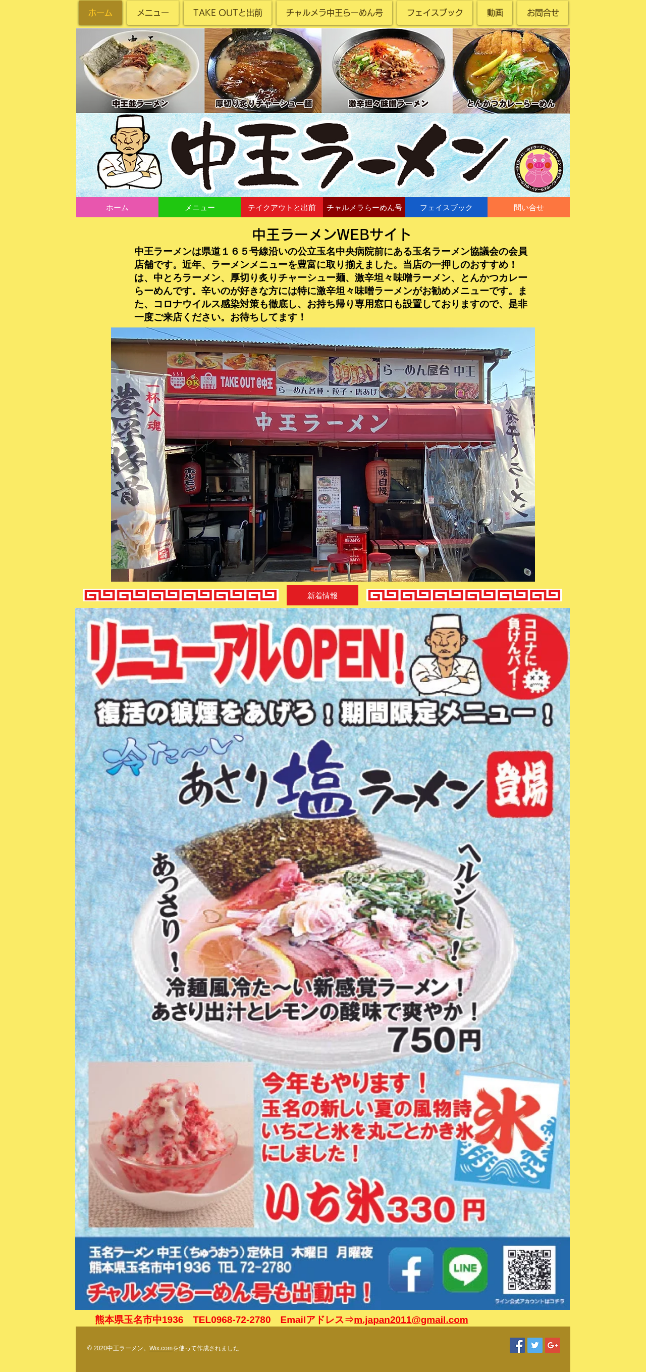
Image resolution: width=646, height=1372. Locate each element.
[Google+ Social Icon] (552, 1345)
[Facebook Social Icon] (517, 1345)
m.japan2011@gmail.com (411, 1319)
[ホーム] (117, 207)
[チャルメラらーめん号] (364, 207)
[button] (322, 595)
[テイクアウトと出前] (282, 207)
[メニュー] (199, 207)
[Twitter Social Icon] (535, 1345)
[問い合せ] (529, 207)
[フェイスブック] (446, 207)
